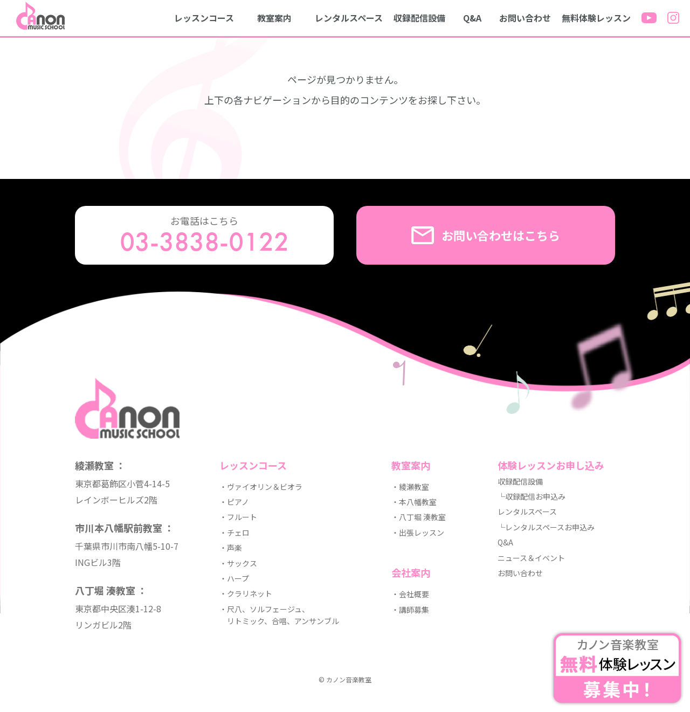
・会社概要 (410, 594)
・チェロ (234, 532)
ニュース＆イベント (531, 557)
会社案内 (410, 572)
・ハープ (234, 578)
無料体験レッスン (596, 17)
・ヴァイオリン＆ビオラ (260, 486)
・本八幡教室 (414, 501)
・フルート (238, 516)
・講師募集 (410, 609)
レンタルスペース (349, 17)
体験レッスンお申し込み (551, 465)
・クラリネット (245, 593)
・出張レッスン (417, 532)
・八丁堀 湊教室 (418, 516)
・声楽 (230, 547)
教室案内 (274, 17)
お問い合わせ (525, 17)
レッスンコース (204, 17)
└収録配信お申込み (531, 496)
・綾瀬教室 (410, 486)
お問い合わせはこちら (485, 235)
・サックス (238, 563)
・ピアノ (234, 501)
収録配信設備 (419, 17)
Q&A (472, 17)
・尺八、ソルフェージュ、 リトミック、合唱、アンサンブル (279, 615)
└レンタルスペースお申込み (546, 527)
